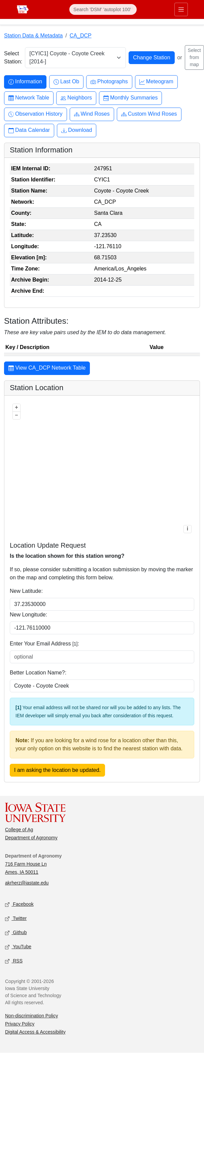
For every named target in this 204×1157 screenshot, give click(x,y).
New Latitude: (26, 591)
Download (76, 130)
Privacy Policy (19, 1023)
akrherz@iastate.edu (26, 883)
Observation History (35, 114)
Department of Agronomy (31, 837)
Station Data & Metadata (33, 35)
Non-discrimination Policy (31, 1015)
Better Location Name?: (38, 672)
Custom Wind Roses (149, 114)
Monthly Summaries (130, 98)
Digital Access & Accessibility (35, 1032)
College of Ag (19, 829)
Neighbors (76, 98)
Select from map (194, 57)
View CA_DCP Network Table (47, 369)
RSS (14, 961)
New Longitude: (28, 614)
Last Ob (66, 81)
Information (25, 81)
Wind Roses (92, 114)
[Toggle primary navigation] (181, 9)
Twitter (16, 918)
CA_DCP (81, 35)
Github (16, 932)
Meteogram (156, 81)
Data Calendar (29, 130)
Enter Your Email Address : (44, 643)
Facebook (19, 904)
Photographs (109, 81)
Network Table (28, 98)
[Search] (103, 9)
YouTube (18, 947)
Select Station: (13, 57)
